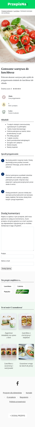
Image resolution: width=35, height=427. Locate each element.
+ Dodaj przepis (17, 415)
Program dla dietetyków (12, 393)
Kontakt (29, 393)
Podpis (3, 253)
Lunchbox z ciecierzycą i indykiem (26, 335)
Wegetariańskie (22, 292)
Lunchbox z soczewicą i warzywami (8, 365)
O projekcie (11, 397)
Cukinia (20, 286)
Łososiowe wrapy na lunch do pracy (26, 364)
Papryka (7, 292)
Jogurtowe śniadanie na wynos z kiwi (8, 335)
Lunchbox (7, 286)
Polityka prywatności (17, 402)
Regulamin (24, 397)
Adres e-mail (5, 261)
